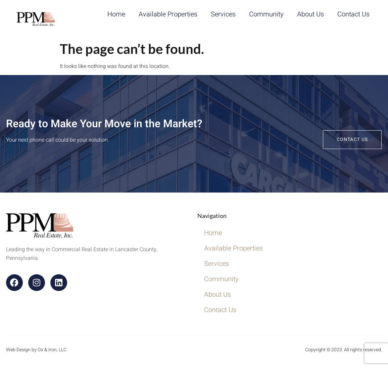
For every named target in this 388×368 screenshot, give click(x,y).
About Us (310, 14)
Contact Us (353, 14)
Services (223, 14)
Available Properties (168, 14)
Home (116, 14)
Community (266, 14)
